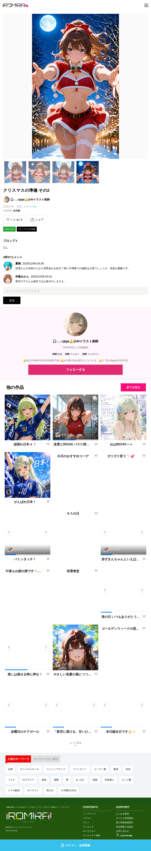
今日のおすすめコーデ (73, 502)
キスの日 (73, 559)
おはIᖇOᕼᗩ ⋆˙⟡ (121, 444)
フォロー (72, 354)
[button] (15, 172)
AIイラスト (33, 790)
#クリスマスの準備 (26, 229)
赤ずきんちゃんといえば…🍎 (121, 559)
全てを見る (133, 387)
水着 (10, 769)
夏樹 (18, 263)
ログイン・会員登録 (75, 845)
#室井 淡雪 (9, 229)
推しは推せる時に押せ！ (25, 674)
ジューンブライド (55, 769)
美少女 (49, 790)
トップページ (89, 810)
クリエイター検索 (91, 832)
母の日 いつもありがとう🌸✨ (121, 616)
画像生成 (87, 836)
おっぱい (80, 779)
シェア (37, 220)
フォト (86, 819)
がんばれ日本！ (25, 502)
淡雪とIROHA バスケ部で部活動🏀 (73, 444)
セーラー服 (100, 769)
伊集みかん (22, 276)
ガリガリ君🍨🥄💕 (121, 502)
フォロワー (90, 354)
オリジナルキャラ (29, 769)
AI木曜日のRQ (68, 790)
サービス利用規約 (124, 814)
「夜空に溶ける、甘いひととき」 (73, 731)
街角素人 (109, 779)
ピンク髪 (126, 779)
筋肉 (44, 779)
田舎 (128, 769)
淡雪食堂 (73, 616)
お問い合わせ (122, 827)
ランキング (88, 823)
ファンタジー (80, 769)
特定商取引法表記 (124, 823)
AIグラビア (28, 779)
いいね (14, 219)
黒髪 (56, 779)
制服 (95, 779)
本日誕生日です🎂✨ (121, 731)
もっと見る (75, 744)
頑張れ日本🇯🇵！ (25, 444)
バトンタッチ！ (25, 559)
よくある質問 (122, 810)
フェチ (11, 779)
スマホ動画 (14, 790)
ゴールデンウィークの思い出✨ (121, 674)
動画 (115, 769)
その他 (32, 206)
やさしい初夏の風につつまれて (73, 674)
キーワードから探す (46, 759)
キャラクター (89, 827)
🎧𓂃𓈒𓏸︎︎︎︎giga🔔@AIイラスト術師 (30, 199)
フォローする (75, 369)
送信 (12, 300)
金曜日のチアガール (25, 731)
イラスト (87, 814)
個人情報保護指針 (124, 819)
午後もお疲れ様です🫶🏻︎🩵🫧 (25, 616)
